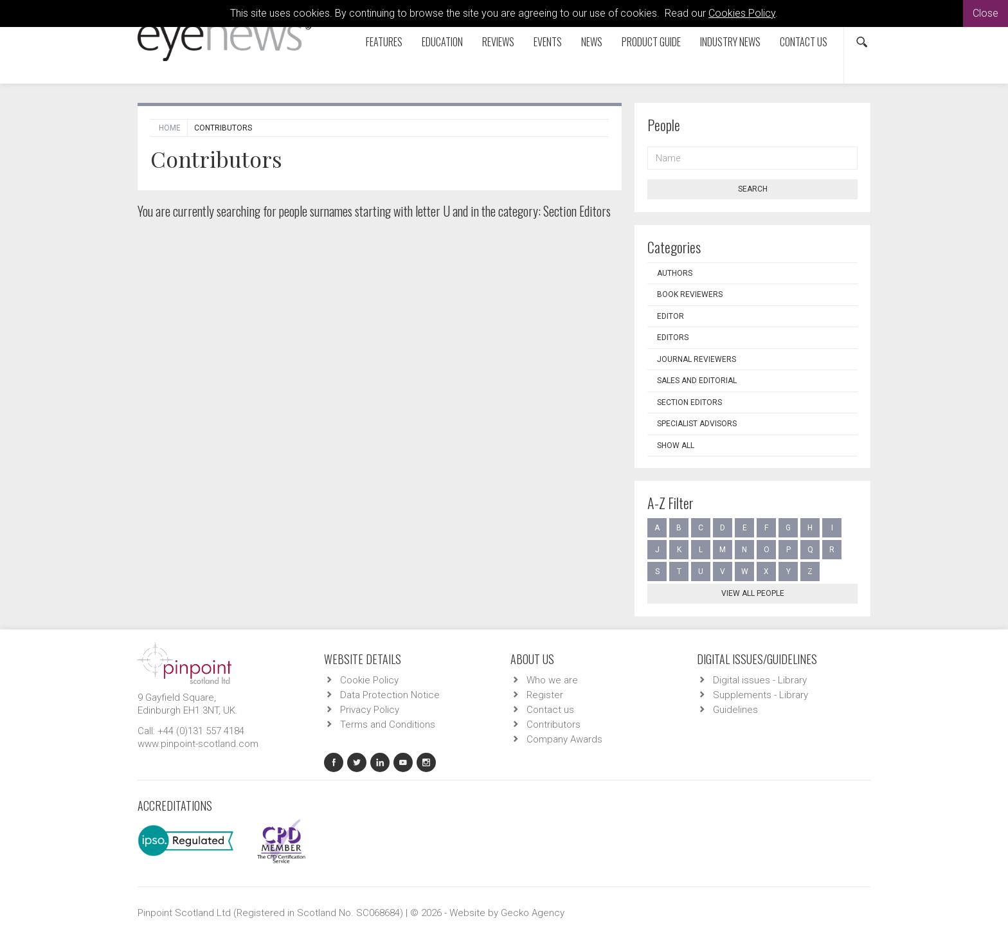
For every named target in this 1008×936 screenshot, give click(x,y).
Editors (672, 337)
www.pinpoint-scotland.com (198, 744)
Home (170, 127)
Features (384, 42)
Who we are (552, 680)
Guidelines (735, 710)
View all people (752, 593)
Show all (675, 445)
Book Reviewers (690, 294)
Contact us (803, 42)
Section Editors (689, 402)
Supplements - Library (760, 695)
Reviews (498, 42)
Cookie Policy (369, 680)
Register (544, 695)
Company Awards (564, 739)
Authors (674, 273)
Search (753, 189)
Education (442, 42)
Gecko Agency (532, 913)
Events (548, 42)
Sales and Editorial (697, 380)
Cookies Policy (741, 13)
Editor (670, 316)
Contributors (553, 724)
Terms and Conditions (387, 724)
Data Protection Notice (390, 695)
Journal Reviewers (696, 359)
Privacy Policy (369, 710)
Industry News (730, 42)
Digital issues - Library (760, 680)
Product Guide (651, 42)
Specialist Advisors (697, 423)
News (591, 42)
